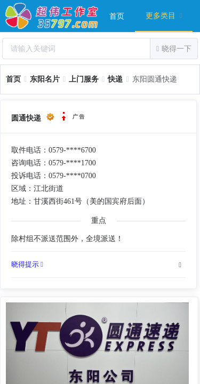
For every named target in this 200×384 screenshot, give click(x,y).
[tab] (98, 265)
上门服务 (84, 79)
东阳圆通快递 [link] (154, 79)
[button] (98, 265)
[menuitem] (117, 16)
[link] (13, 79)
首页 (116, 16)
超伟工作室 (52, 16)
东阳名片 (45, 79)
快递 (115, 79)
